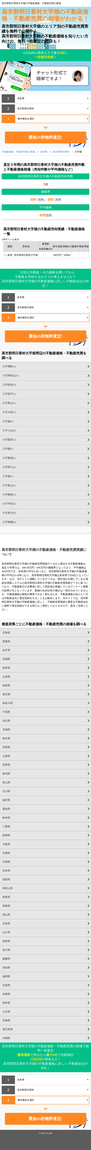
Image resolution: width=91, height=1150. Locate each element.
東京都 (6, 694)
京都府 (6, 853)
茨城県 (6, 729)
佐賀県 (6, 985)
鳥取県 (6, 897)
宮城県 (6, 659)
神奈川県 (8, 703)
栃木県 (6, 738)
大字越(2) (8, 421)
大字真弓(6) (9, 513)
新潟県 (6, 773)
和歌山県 (8, 888)
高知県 (6, 967)
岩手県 (6, 650)
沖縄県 (6, 1038)
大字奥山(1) (9, 403)
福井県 (6, 800)
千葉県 (6, 712)
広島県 (6, 923)
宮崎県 (6, 1020)
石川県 (6, 791)
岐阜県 (6, 817)
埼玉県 (6, 720)
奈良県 (6, 870)
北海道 (6, 632)
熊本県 (6, 1002)
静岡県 (6, 835)
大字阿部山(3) (10, 375)
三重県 (6, 826)
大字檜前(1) (9, 494)
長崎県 (6, 994)
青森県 (6, 641)
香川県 (6, 950)
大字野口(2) (9, 467)
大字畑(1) (8, 476)
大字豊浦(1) (9, 458)
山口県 (6, 932)
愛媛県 (6, 958)
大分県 (6, 1011)
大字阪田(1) (9, 439)
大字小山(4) (9, 430)
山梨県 (6, 756)
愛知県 (6, 809)
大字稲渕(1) (9, 384)
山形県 (6, 676)
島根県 (6, 906)
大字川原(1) (9, 412)
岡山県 (6, 914)
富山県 (6, 782)
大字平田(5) (9, 503)
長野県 (6, 764)
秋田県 (6, 667)
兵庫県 (6, 861)
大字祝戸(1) (9, 393)
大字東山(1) (9, 485)
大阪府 (6, 844)
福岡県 (6, 976)
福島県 (6, 685)
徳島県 (6, 941)
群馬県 (6, 747)
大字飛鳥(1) (9, 366)
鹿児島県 (8, 1029)
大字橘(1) (8, 448)
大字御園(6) (9, 522)
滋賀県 (6, 879)
